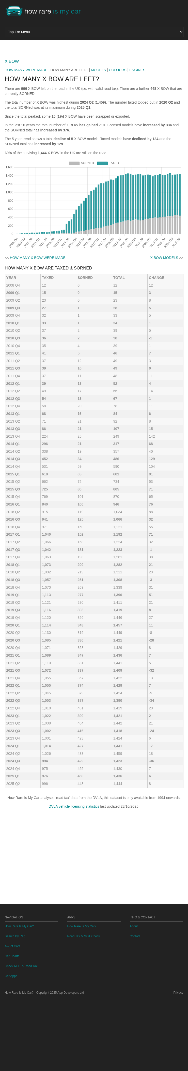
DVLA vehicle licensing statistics (74, 878)
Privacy (178, 1064)
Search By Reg (15, 1008)
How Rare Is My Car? (19, 998)
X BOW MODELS (164, 329)
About (134, 998)
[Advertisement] (94, 83)
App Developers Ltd (70, 1064)
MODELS (98, 141)
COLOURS (117, 141)
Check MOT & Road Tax (21, 1037)
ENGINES (137, 141)
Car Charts (12, 1027)
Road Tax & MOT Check (83, 1008)
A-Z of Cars (12, 1017)
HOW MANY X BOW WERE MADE (38, 329)
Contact (135, 1008)
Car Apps (11, 1047)
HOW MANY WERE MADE (26, 141)
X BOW (12, 132)
